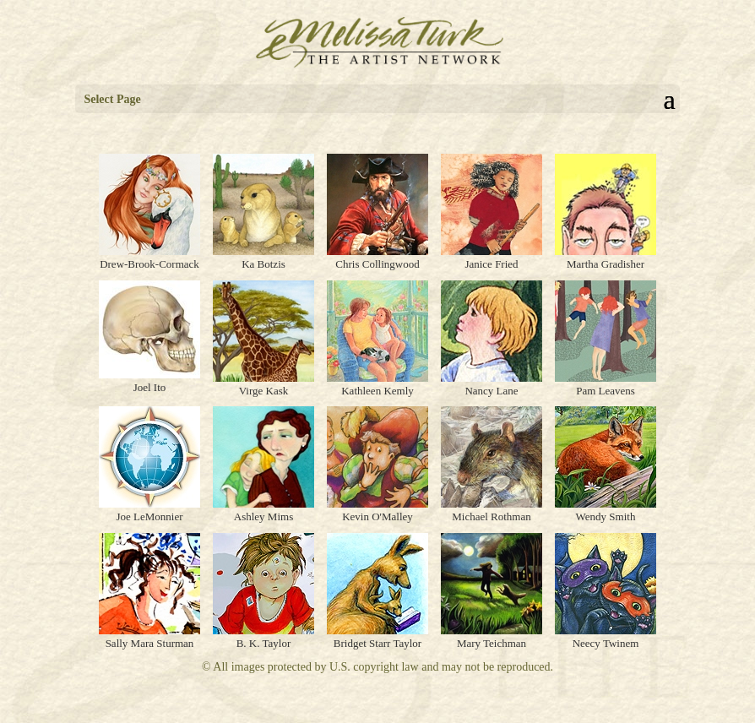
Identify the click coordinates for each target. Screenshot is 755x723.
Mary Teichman (491, 643)
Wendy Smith (606, 516)
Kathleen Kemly (377, 390)
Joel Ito (149, 387)
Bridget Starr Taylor (377, 643)
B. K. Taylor (263, 643)
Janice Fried (491, 264)
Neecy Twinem (606, 643)
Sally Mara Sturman (150, 643)
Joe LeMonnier (149, 516)
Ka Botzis (263, 264)
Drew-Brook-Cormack (149, 264)
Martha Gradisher (605, 264)
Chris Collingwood (377, 264)
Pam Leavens (605, 390)
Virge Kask (264, 390)
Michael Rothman (491, 516)
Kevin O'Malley (377, 516)
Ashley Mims (263, 516)
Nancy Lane (491, 390)
